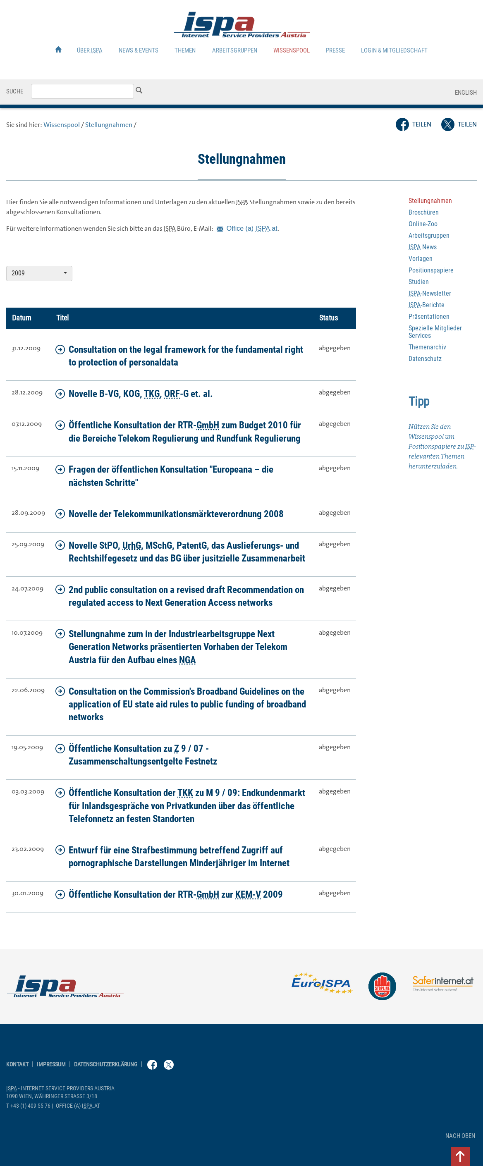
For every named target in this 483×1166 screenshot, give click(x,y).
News (423, 247)
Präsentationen (429, 316)
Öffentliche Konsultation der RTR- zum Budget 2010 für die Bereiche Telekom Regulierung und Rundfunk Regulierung (178, 431)
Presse (335, 50)
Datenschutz (425, 359)
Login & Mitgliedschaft (394, 50)
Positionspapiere (431, 270)
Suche (14, 91)
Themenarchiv (427, 347)
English (466, 92)
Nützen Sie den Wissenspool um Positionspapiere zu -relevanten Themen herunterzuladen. (442, 446)
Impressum (51, 1064)
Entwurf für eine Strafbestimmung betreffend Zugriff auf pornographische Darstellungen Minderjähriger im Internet (172, 856)
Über (90, 50)
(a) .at (252, 228)
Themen (185, 50)
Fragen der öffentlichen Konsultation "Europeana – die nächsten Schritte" (164, 476)
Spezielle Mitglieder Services (435, 331)
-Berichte (427, 305)
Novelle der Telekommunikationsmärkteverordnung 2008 (169, 514)
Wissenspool (291, 50)
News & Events (138, 50)
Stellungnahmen (108, 124)
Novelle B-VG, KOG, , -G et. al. (134, 393)
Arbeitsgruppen (234, 50)
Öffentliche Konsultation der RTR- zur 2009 (169, 894)
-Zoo (423, 224)
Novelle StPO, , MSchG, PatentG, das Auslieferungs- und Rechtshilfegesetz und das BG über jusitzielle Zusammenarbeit (180, 552)
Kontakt (17, 1064)
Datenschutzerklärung (105, 1064)
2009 (39, 273)
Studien (419, 282)
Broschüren (424, 212)
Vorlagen (421, 259)
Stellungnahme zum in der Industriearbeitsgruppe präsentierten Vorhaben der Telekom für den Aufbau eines (171, 647)
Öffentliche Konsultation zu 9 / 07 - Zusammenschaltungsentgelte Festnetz (136, 755)
